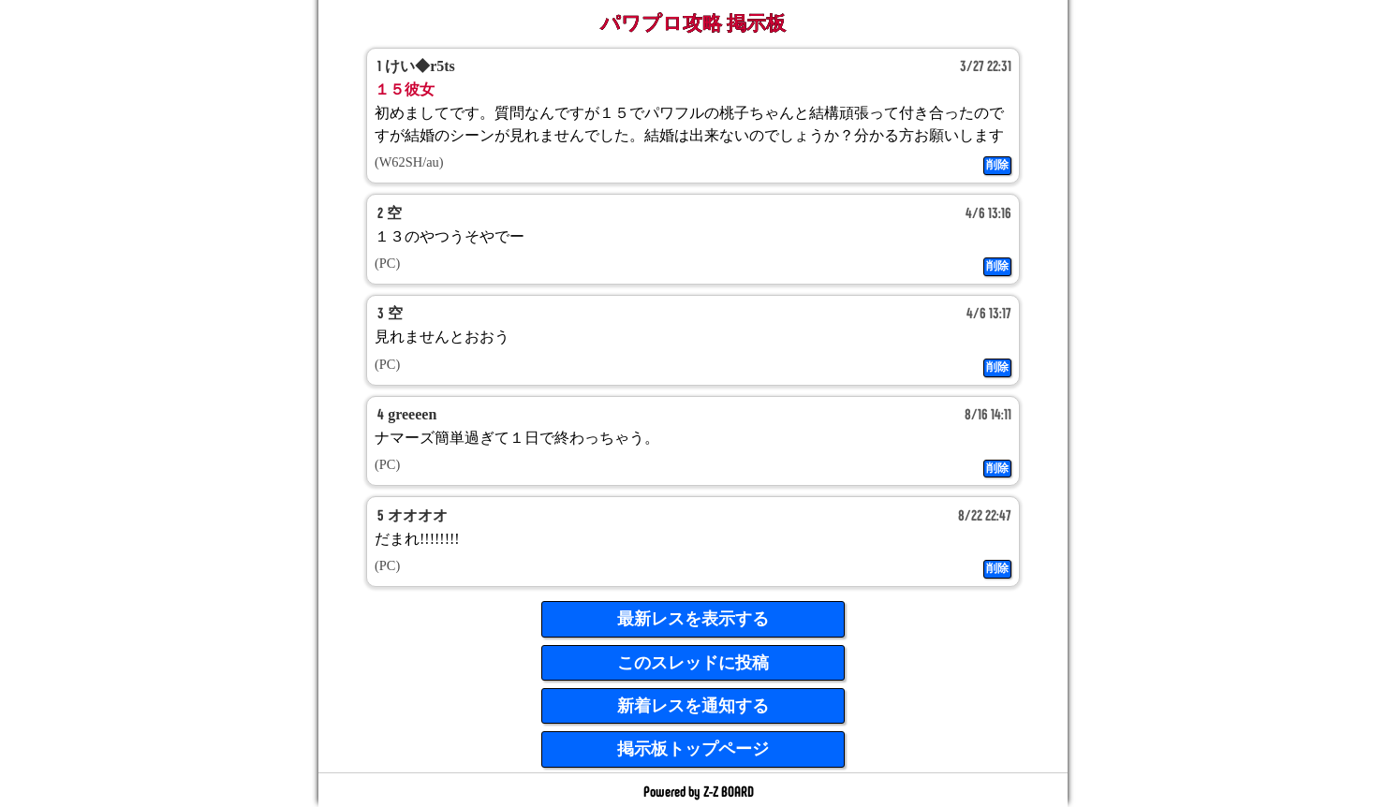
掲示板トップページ (693, 749)
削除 (997, 164)
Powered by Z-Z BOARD (698, 791)
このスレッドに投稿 (693, 662)
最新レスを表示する (693, 618)
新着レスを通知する (693, 706)
